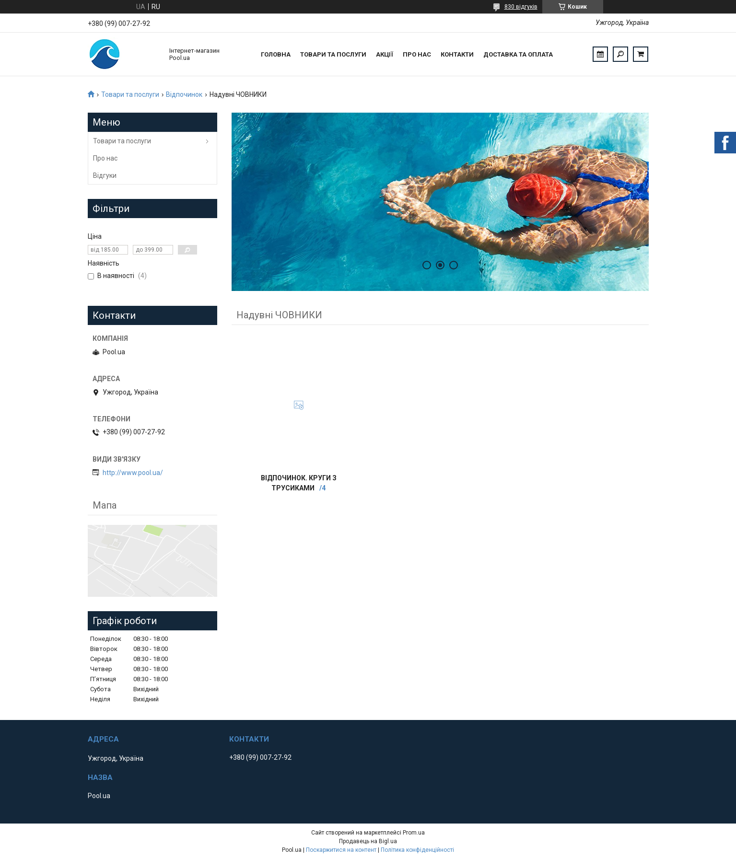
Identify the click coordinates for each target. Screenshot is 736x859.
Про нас (417, 54)
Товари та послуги (333, 54)
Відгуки (105, 175)
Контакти (457, 54)
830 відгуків (520, 6)
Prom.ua (414, 832)
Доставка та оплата (518, 54)
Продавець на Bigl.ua (368, 841)
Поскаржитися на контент (341, 850)
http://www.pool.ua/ (133, 472)
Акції (384, 54)
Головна (276, 54)
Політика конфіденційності (417, 850)
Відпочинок (184, 94)
